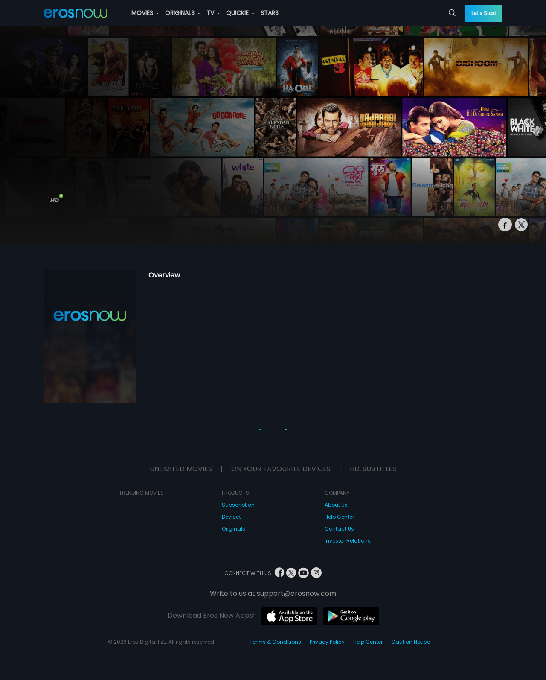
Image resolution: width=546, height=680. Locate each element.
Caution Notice (410, 641)
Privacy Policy (327, 641)
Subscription (238, 504)
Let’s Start (483, 13)
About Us (336, 504)
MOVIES (145, 13)
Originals (233, 528)
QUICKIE (240, 13)
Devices (232, 516)
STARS (270, 13)
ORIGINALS (182, 13)
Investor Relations (348, 540)
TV (213, 13)
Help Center (339, 516)
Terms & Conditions (275, 641)
